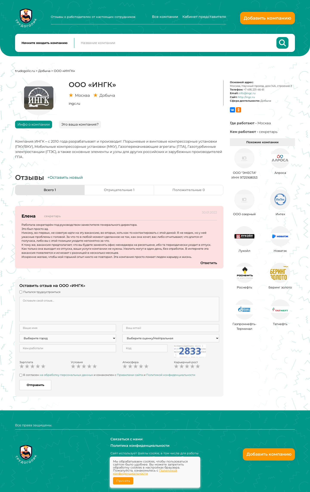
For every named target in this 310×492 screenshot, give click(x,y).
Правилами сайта (130, 375)
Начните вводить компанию (45, 43)
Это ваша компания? (80, 125)
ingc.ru (74, 104)
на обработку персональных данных (66, 375)
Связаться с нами (126, 439)
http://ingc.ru (246, 98)
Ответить (208, 264)
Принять (123, 481)
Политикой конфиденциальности (170, 375)
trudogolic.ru (25, 72)
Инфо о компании (33, 125)
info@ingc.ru (247, 94)
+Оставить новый (65, 178)
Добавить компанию (267, 18)
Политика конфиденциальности (139, 446)
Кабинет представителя (204, 17)
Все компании (165, 17)
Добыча (44, 72)
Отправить (35, 386)
